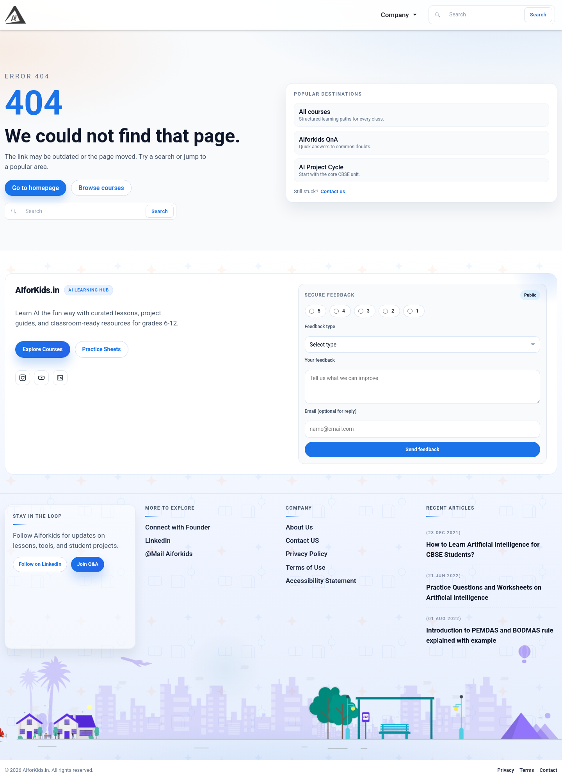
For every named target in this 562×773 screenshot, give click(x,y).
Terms (526, 770)
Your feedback (320, 360)
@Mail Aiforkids (169, 554)
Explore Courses (43, 349)
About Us (299, 527)
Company (396, 15)
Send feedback (422, 449)
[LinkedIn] (60, 377)
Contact (548, 770)
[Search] (484, 14)
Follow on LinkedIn (40, 564)
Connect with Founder (177, 527)
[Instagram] (22, 377)
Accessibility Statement (321, 581)
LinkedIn (158, 540)
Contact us (332, 191)
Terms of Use (305, 567)
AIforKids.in (37, 290)
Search (538, 15)
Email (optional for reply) (331, 411)
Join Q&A (87, 564)
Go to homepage (35, 188)
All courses (314, 112)
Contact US (302, 540)
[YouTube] (41, 377)
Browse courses (101, 188)
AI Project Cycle (321, 167)
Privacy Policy (306, 554)
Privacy (505, 770)
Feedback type (320, 326)
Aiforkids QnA (318, 139)
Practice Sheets (101, 349)
